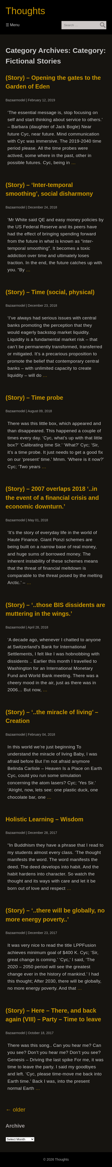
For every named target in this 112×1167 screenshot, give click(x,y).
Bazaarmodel (15, 100)
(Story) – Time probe (34, 397)
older (15, 1109)
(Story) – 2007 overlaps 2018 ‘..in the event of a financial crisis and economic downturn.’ (52, 497)
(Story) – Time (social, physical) (50, 292)
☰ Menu (12, 25)
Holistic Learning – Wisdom (45, 819)
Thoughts (25, 11)
